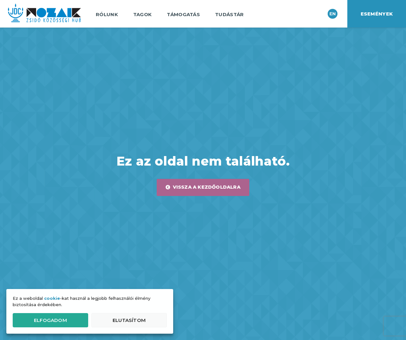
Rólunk (108, 14)
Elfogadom (50, 320)
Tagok (144, 14)
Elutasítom (129, 320)
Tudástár (231, 14)
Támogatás (185, 14)
